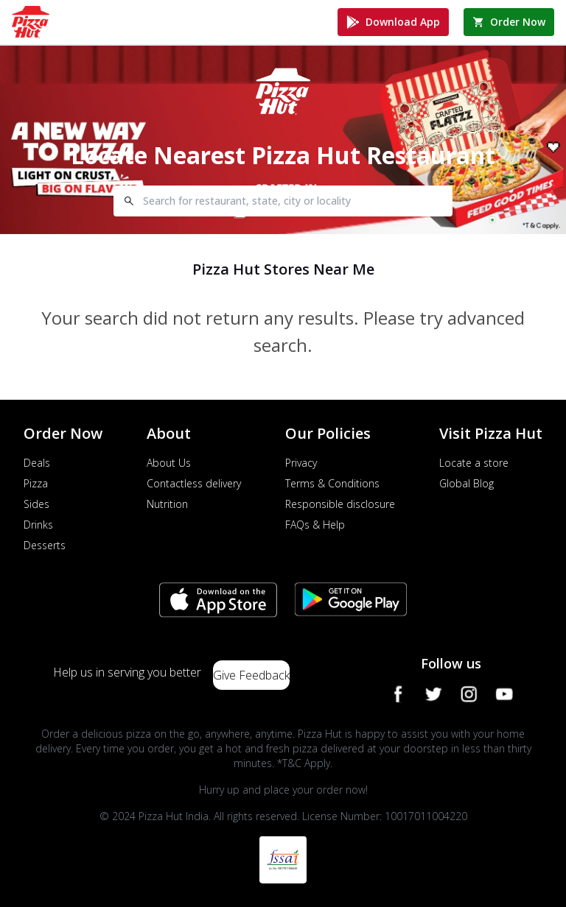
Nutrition (167, 504)
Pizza (36, 483)
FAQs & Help (315, 525)
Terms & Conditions (332, 483)
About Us (169, 463)
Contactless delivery (194, 483)
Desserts (45, 545)
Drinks (38, 525)
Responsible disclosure (340, 504)
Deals (37, 463)
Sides (36, 504)
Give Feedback (251, 675)
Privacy (301, 463)
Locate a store (474, 463)
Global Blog (466, 483)
